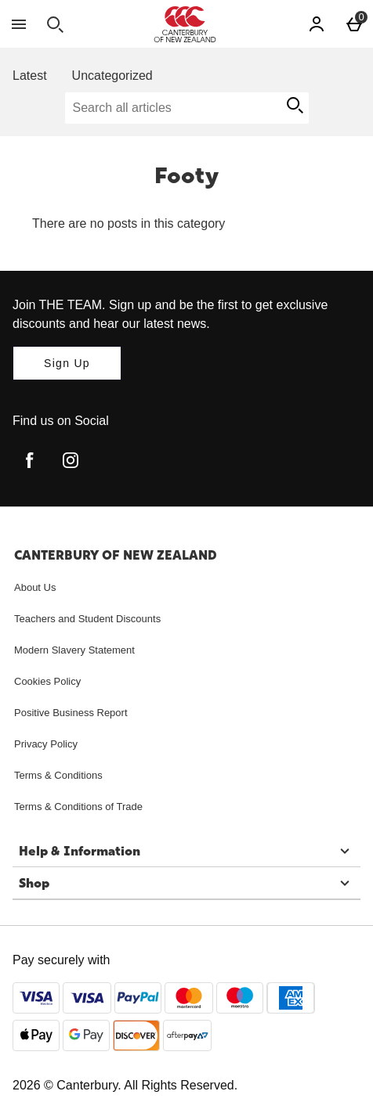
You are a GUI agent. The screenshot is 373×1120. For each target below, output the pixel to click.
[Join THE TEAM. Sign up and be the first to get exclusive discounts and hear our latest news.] (67, 363)
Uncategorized (112, 75)
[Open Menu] (19, 24)
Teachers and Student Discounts (87, 619)
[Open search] (55, 24)
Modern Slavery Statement (74, 650)
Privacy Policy (46, 744)
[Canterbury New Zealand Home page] (185, 24)
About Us (35, 587)
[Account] (316, 24)
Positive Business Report (71, 712)
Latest (30, 75)
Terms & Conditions (58, 775)
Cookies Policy (47, 681)
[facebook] (30, 460)
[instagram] (70, 460)
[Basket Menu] (354, 24)
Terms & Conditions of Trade (78, 806)
